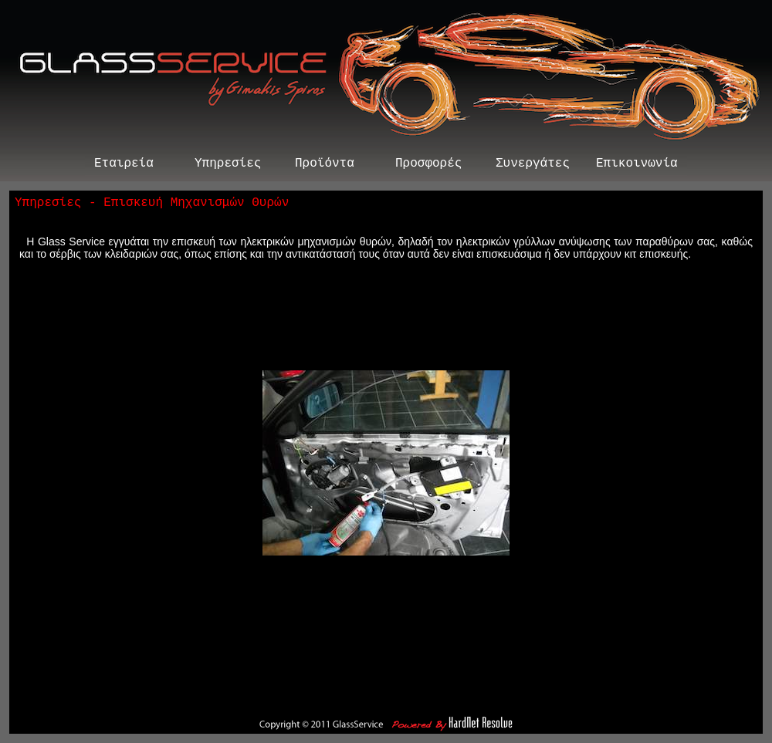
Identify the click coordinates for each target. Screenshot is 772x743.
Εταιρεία (124, 165)
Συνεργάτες (533, 165)
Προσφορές (428, 165)
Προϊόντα (324, 165)
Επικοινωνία (637, 165)
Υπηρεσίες (228, 165)
